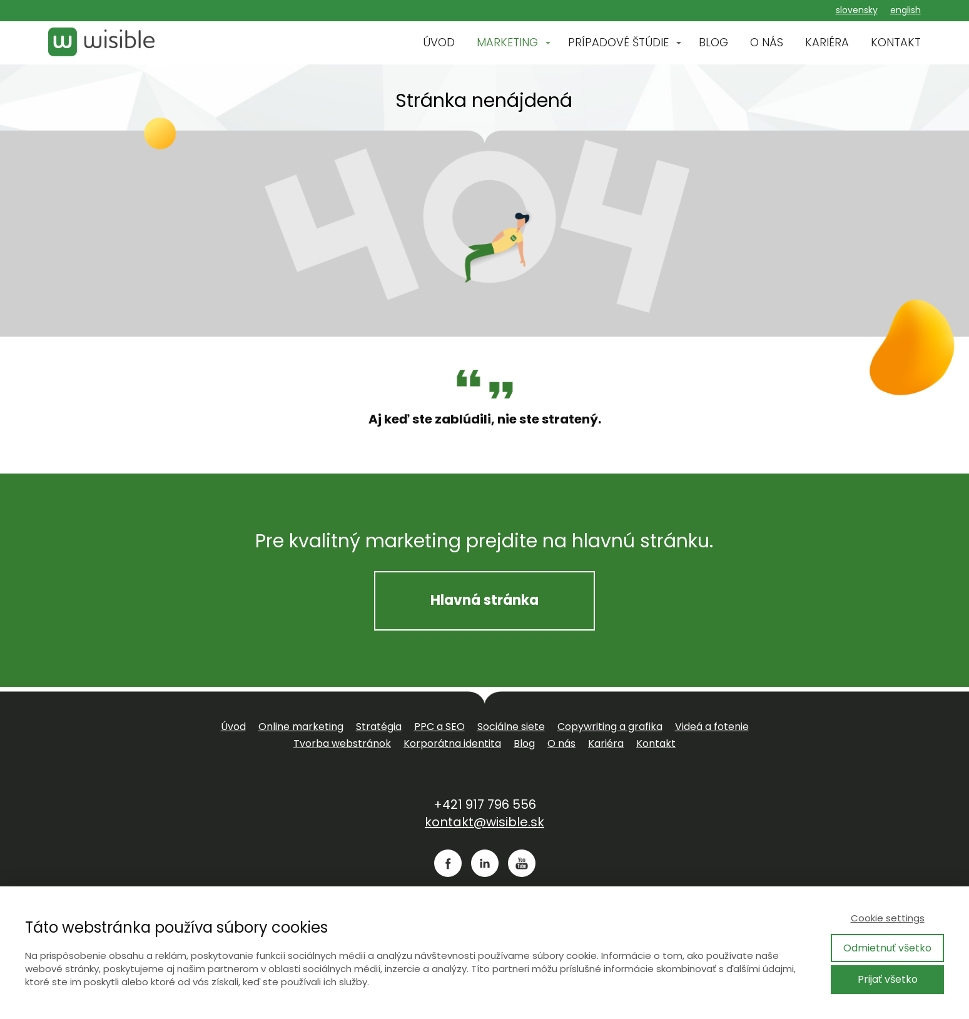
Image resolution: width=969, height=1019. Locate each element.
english (905, 10)
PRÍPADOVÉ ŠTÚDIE (618, 42)
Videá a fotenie (712, 726)
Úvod (233, 726)
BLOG (713, 42)
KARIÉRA (827, 42)
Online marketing (300, 726)
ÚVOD (439, 42)
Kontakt (656, 743)
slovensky (857, 10)
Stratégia (379, 726)
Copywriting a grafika (609, 726)
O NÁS (766, 42)
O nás (561, 743)
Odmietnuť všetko (887, 948)
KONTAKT (896, 42)
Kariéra (606, 743)
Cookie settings (888, 918)
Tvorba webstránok (342, 743)
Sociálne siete (511, 726)
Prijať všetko (888, 979)
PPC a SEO (439, 726)
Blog (524, 743)
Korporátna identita (452, 743)
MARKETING (507, 42)
